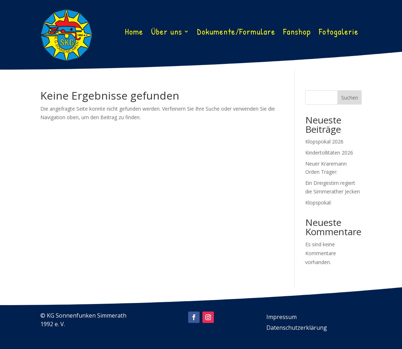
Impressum (281, 317)
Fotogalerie (338, 33)
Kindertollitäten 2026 (329, 152)
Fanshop (297, 33)
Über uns (166, 33)
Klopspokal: (318, 202)
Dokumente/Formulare (236, 33)
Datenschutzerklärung (296, 328)
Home (134, 33)
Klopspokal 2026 (324, 141)
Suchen (349, 97)
